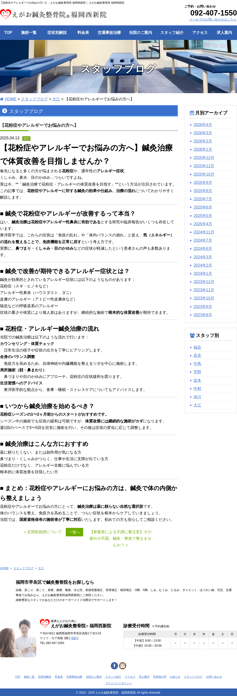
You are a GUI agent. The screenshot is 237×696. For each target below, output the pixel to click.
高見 (197, 355)
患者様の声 (159, 676)
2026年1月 (202, 149)
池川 (197, 397)
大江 (197, 405)
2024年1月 (202, 273)
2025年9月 (202, 182)
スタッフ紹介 (113, 676)
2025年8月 (202, 191)
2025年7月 (202, 199)
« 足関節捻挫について (43, 532)
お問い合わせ (214, 676)
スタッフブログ (23, 568)
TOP (17, 676)
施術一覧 (29, 676)
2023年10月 (203, 298)
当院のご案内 (94, 676)
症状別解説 (44, 676)
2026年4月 (202, 125)
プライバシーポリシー (118, 683)
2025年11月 (203, 166)
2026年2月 (202, 141)
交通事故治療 (74, 676)
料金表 (59, 676)
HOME (4, 568)
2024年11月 (203, 232)
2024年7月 (202, 240)
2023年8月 (202, 315)
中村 (197, 389)
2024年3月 (202, 257)
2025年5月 (202, 216)
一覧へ (74, 532)
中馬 (197, 364)
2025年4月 (202, 224)
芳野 (197, 372)
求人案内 (144, 676)
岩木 (197, 380)
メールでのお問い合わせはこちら (213, 19)
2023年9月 (202, 307)
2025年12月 (203, 158)
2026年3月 (202, 133)
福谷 (197, 347)
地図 (74, 638)
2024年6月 (202, 249)
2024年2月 (202, 265)
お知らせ (175, 676)
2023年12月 (203, 282)
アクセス (130, 676)
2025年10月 (203, 174)
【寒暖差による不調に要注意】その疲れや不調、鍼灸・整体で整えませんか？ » (120, 538)
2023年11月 (203, 290)
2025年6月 (202, 207)
